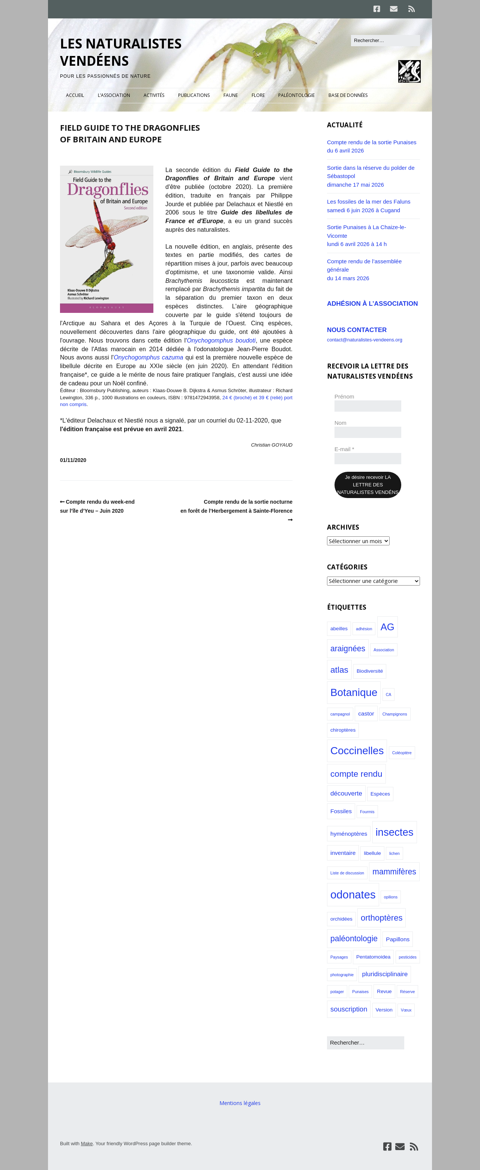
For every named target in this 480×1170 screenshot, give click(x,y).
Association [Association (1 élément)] (384, 650)
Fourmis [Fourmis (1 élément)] (367, 811)
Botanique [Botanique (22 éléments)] (353, 692)
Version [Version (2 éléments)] (384, 1010)
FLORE (258, 95)
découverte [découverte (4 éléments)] (346, 793)
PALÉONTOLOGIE (296, 95)
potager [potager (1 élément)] (337, 991)
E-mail (344, 449)
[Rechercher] (385, 40)
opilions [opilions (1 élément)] (391, 897)
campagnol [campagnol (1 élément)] (340, 714)
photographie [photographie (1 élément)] (342, 974)
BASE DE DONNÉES (348, 95)
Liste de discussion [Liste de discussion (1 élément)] (347, 873)
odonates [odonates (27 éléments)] (353, 894)
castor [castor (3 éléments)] (366, 713)
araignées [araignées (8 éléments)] (347, 648)
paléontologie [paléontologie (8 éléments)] (354, 938)
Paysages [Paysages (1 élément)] (339, 957)
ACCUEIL (75, 95)
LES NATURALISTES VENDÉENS (121, 52)
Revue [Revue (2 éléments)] (384, 991)
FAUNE (231, 95)
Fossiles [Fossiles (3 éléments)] (341, 811)
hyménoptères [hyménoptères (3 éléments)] (348, 833)
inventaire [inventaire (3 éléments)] (343, 853)
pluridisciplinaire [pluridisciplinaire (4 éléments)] (385, 974)
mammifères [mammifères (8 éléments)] (394, 871)
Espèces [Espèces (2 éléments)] (380, 794)
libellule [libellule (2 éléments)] (372, 853)
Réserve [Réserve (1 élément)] (407, 991)
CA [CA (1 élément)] (389, 694)
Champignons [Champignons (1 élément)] (394, 714)
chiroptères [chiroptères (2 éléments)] (343, 730)
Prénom (344, 396)
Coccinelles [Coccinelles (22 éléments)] (357, 750)
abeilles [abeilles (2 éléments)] (339, 628)
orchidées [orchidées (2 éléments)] (341, 919)
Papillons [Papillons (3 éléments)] (398, 939)
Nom (340, 423)
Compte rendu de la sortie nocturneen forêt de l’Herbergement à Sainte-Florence (236, 506)
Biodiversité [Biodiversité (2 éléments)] (370, 671)
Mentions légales (240, 1103)
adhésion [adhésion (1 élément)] (364, 629)
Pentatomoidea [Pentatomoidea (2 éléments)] (373, 957)
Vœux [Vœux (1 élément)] (406, 1010)
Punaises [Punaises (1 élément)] (360, 991)
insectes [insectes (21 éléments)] (395, 832)
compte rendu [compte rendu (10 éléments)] (356, 774)
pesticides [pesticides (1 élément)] (408, 957)
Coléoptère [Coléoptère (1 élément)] (402, 752)
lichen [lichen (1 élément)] (394, 853)
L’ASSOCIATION (114, 95)
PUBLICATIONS (194, 95)
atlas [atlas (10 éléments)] (339, 670)
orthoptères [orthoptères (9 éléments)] (381, 917)
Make (87, 1143)
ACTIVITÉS (154, 95)
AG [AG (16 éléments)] (387, 627)
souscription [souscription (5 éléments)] (348, 1009)
